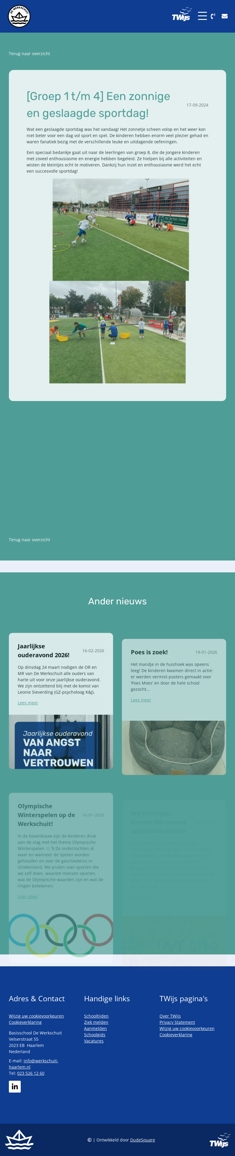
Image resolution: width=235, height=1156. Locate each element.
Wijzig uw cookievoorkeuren (36, 1016)
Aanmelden (95, 1028)
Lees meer (28, 725)
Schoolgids (94, 1034)
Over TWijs (170, 1016)
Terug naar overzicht (29, 53)
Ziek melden (96, 1022)
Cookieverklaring (25, 1022)
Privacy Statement (177, 1022)
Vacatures (94, 1041)
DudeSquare (142, 1140)
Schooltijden (96, 1016)
